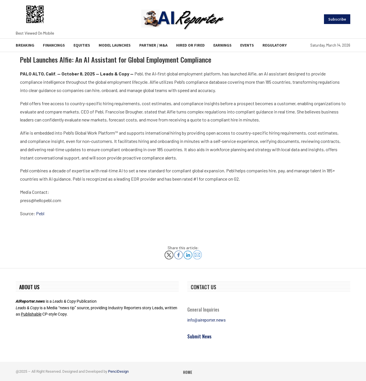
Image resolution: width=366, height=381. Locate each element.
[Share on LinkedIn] (187, 252)
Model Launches (115, 45)
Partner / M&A (153, 45)
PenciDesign (118, 371)
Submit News (199, 336)
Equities (81, 45)
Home (187, 372)
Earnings (222, 45)
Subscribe (337, 19)
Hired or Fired (190, 45)
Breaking (25, 45)
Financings (54, 45)
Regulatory (274, 45)
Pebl (40, 213)
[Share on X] (169, 252)
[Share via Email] (197, 252)
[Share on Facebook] (178, 252)
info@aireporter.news (206, 320)
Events (247, 45)
